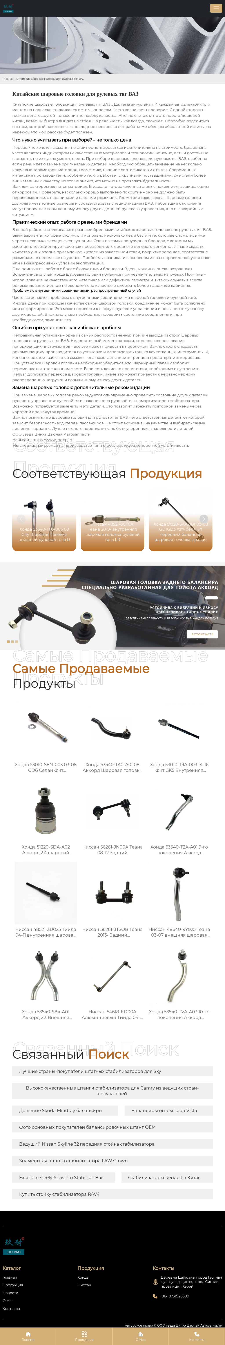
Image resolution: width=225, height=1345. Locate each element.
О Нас (140, 1336)
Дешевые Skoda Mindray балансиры (60, 1110)
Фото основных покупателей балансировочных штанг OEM (87, 1127)
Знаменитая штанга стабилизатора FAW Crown (73, 1160)
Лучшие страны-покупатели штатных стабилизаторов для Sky (90, 1071)
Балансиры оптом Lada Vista (164, 1110)
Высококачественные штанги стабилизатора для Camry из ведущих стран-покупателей (112, 1090)
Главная (8, 78)
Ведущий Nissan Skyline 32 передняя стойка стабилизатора (87, 1144)
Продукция (84, 1336)
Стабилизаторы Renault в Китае (164, 1177)
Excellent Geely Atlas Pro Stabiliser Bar (61, 1177)
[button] (204, 519)
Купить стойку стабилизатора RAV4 (59, 1194)
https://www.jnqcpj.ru (53, 440)
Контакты (197, 1336)
